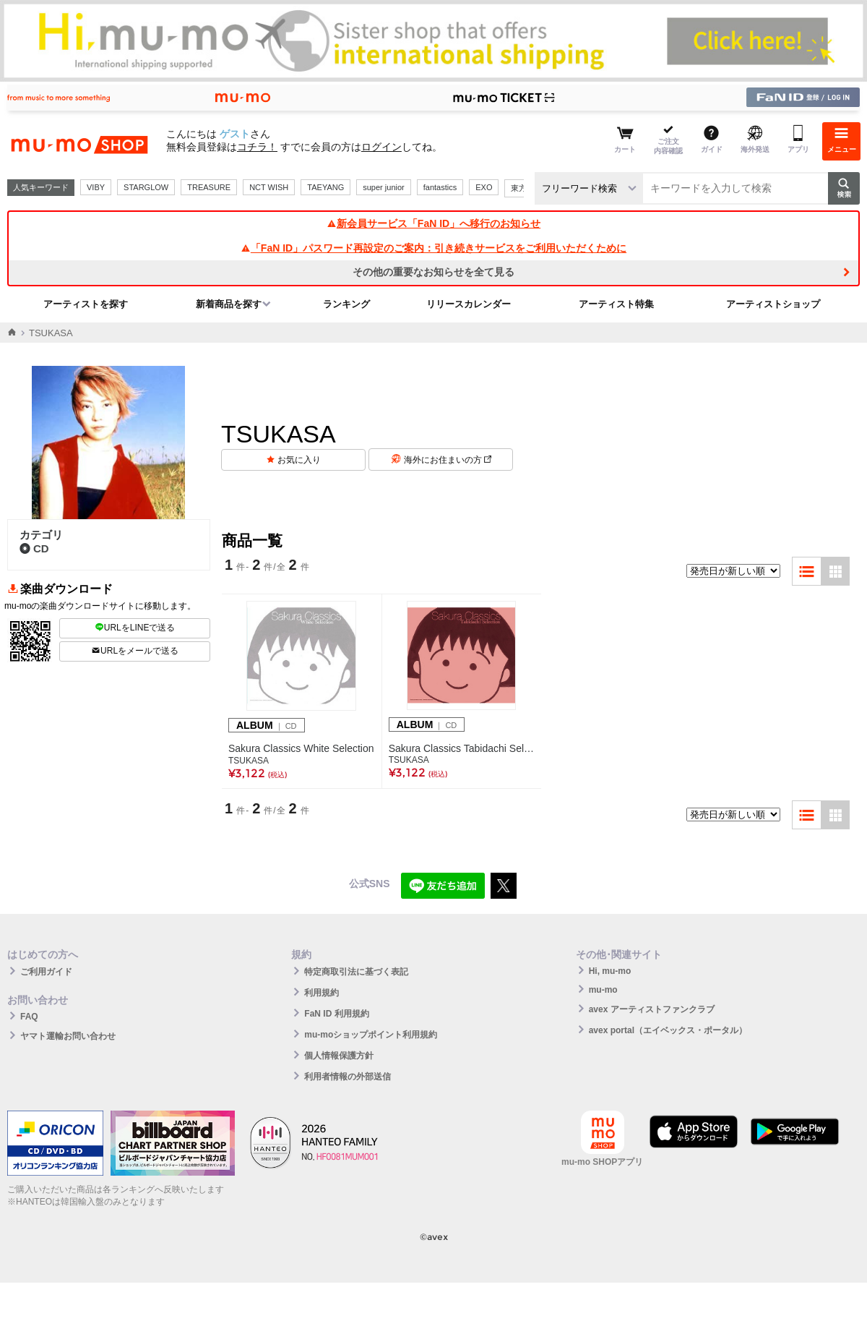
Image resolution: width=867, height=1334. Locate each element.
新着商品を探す (229, 304)
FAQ (29, 1017)
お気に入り (299, 460)
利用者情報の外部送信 (347, 1077)
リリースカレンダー (468, 304)
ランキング (346, 304)
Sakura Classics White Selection (301, 748)
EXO (483, 187)
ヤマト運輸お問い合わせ (68, 1036)
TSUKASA (248, 761)
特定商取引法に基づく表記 (356, 972)
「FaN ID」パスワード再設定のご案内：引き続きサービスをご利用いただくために (433, 248)
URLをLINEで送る (135, 628)
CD (34, 548)
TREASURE (208, 187)
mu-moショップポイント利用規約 (370, 1035)
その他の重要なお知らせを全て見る (433, 272)
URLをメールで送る (134, 651)
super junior (383, 187)
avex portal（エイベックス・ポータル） (668, 1030)
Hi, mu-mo (610, 971)
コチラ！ (257, 147)
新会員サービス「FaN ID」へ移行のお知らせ (433, 223)
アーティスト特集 (616, 304)
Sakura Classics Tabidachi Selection (462, 748)
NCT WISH (268, 187)
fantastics (440, 187)
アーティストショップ (773, 304)
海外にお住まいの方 (447, 460)
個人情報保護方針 (339, 1056)
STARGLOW (146, 187)
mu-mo (603, 990)
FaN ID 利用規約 (336, 1014)
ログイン (381, 147)
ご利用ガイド (46, 972)
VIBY (96, 187)
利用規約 (321, 993)
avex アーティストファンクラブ (652, 1009)
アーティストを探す (85, 304)
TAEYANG (325, 187)
